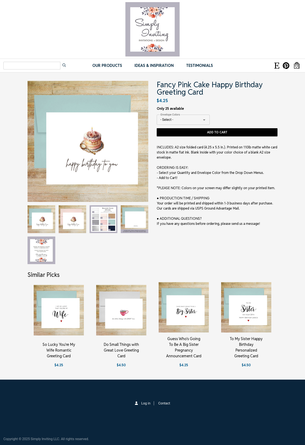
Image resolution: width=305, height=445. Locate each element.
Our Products (107, 65)
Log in (145, 403)
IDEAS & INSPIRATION (154, 65)
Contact (164, 403)
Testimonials (199, 65)
